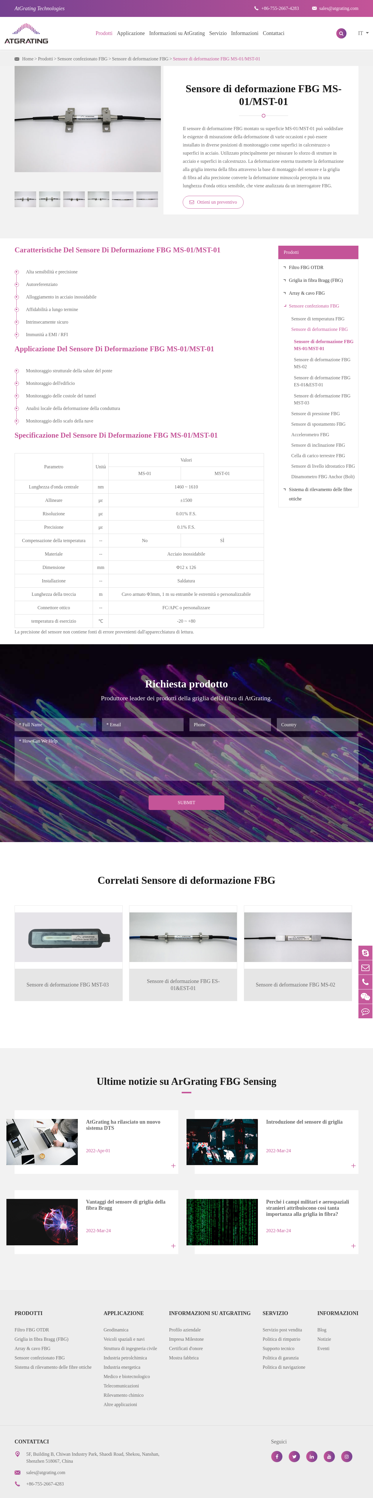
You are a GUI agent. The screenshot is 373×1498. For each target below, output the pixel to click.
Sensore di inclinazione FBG (318, 445)
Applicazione (131, 33)
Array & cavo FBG (307, 293)
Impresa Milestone (186, 1319)
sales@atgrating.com (335, 8)
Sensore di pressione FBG (315, 413)
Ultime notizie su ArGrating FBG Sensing (187, 1069)
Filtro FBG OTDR (306, 267)
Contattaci (273, 33)
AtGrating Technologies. (62, 1489)
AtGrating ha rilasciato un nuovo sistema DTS (117, 1112)
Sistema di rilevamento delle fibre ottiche (320, 494)
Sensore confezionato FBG (82, 58)
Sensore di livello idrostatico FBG (323, 466)
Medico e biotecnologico (126, 1356)
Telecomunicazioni (121, 1365)
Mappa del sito (244, 1489)
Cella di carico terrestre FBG (318, 455)
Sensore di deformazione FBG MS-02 (322, 363)
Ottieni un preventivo (213, 202)
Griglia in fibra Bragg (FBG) (316, 280)
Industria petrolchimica (125, 1337)
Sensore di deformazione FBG (140, 58)
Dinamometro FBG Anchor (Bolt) (323, 476)
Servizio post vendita (282, 1309)
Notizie (324, 1319)
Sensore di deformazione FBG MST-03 (322, 399)
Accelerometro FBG (310, 434)
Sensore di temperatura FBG (318, 318)
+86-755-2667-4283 (276, 8)
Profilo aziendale (185, 1309)
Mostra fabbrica (184, 1337)
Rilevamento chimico (123, 1375)
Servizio (218, 33)
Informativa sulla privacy (292, 1489)
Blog (321, 1309)
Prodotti (104, 33)
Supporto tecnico (278, 1328)
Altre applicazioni (120, 1384)
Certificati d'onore (186, 1328)
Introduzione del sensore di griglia (299, 1109)
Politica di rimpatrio (281, 1319)
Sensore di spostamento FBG (318, 424)
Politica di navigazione (284, 1347)
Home (28, 58)
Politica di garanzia (281, 1337)
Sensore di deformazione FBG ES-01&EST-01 (322, 381)
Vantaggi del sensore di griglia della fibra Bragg (126, 1189)
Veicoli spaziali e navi (124, 1319)
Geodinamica (115, 1309)
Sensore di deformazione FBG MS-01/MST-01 (216, 58)
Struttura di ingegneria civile (130, 1328)
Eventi (323, 1328)
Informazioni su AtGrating (177, 33)
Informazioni (244, 33)
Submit (186, 802)
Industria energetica (121, 1347)
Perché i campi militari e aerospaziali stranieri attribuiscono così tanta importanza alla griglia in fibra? (302, 1190)
